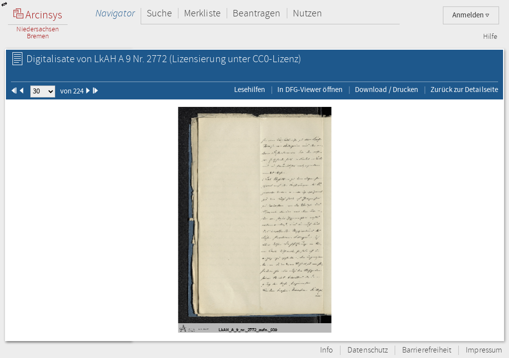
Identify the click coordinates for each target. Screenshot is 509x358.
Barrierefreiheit (426, 350)
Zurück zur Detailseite (464, 89)
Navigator (115, 13)
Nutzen (307, 13)
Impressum (484, 350)
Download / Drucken (386, 89)
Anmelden (471, 15)
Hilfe (490, 36)
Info (326, 350)
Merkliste (202, 13)
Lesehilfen (249, 89)
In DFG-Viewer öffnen (309, 89)
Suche (159, 13)
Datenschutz (367, 350)
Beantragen (257, 13)
